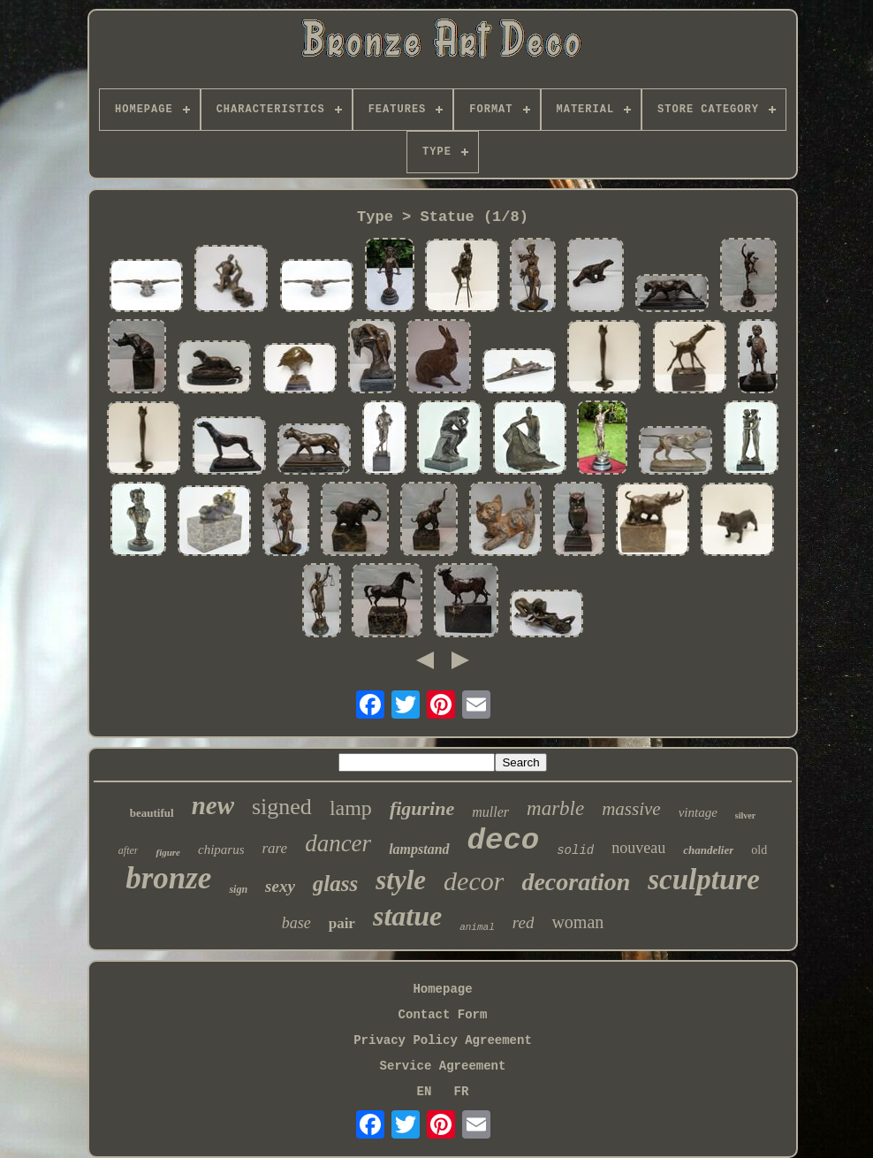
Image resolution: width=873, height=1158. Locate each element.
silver (745, 815)
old (759, 850)
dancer (338, 843)
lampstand (419, 849)
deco (503, 840)
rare (274, 848)
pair (342, 923)
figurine (422, 808)
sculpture (704, 879)
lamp (351, 807)
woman (577, 922)
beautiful (152, 812)
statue (407, 916)
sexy (280, 886)
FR (461, 1092)
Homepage (442, 989)
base (296, 923)
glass (335, 883)
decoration (575, 881)
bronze (168, 878)
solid (575, 850)
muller (490, 811)
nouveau (638, 848)
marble (555, 808)
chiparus (221, 849)
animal (477, 927)
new (213, 805)
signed (282, 806)
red (523, 922)
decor (474, 880)
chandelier (708, 850)
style (401, 880)
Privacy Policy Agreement (442, 1040)
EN (424, 1092)
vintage (698, 812)
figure (168, 852)
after (128, 850)
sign (238, 889)
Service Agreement (443, 1066)
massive (631, 808)
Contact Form (443, 1015)
